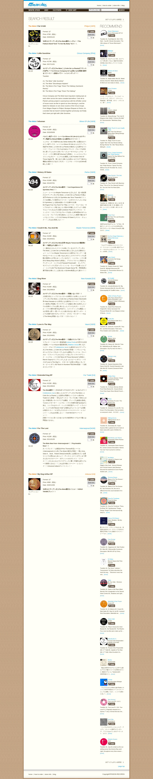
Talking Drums (112, 418)
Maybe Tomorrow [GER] (85, 228)
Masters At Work (113, 71)
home (99, 5)
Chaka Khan (111, 376)
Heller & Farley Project (114, 296)
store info (116, 5)
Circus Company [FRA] (86, 53)
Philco (110, 399)
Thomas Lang (112, 356)
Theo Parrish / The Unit (115, 175)
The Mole (32, 26)
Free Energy (111, 539)
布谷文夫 (110, 195)
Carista (110, 679)
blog (123, 5)
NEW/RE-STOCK (34, 10)
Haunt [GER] (90, 324)
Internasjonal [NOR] (87, 428)
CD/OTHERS (57, 10)
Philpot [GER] (89, 26)
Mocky (110, 660)
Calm (109, 580)
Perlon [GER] (90, 172)
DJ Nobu (110, 559)
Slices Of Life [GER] (87, 121)
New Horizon (111, 699)
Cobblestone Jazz (61, 347)
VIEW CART (71, 10)
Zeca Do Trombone (113, 498)
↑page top (121, 766)
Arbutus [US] (90, 474)
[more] (102, 45)
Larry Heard (111, 257)
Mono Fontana (112, 88)
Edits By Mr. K (112, 638)
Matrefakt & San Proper (115, 601)
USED (46, 10)
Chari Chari (111, 215)
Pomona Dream (112, 477)
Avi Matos (111, 457)
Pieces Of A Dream (113, 518)
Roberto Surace (112, 739)
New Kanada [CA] (88, 279)
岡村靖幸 (110, 51)
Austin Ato (111, 318)
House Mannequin (113, 31)
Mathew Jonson (73, 345)
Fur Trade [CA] (89, 375)
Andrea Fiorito (71, 342)
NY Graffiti (111, 278)
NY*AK (110, 336)
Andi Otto (110, 719)
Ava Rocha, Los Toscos (115, 437)
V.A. (109, 108)
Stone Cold (111, 619)
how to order (107, 5)
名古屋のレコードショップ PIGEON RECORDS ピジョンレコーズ (37, 4)
